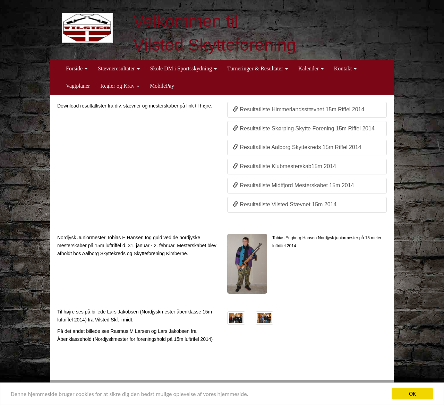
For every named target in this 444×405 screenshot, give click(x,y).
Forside (76, 68)
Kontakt (345, 68)
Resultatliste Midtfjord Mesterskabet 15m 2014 (293, 185)
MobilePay (162, 86)
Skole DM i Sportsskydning (183, 68)
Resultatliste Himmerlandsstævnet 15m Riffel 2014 (298, 109)
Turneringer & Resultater (257, 68)
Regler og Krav (119, 86)
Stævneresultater (119, 68)
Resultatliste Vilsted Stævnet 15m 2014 (284, 204)
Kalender (311, 68)
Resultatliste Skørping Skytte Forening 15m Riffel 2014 (304, 128)
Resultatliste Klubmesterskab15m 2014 (284, 166)
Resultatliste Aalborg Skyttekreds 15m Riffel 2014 (297, 147)
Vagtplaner (78, 86)
